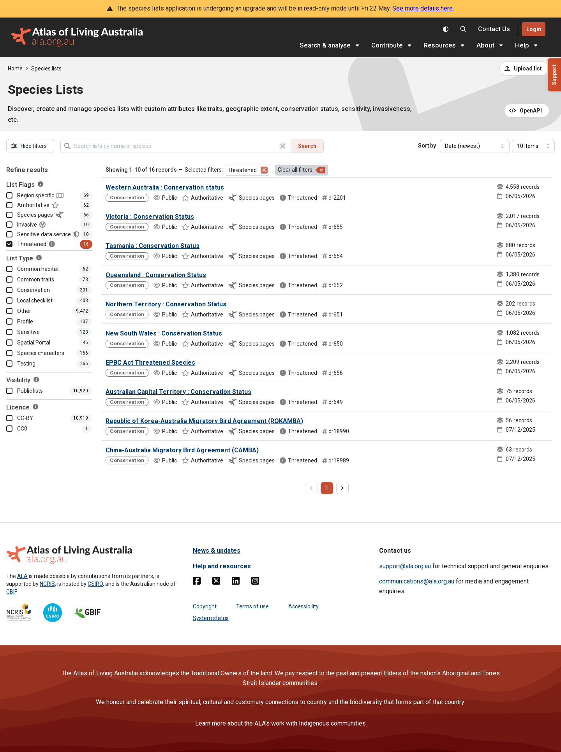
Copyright (205, 606)
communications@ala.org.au (416, 581)
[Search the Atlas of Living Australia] (463, 29)
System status (211, 618)
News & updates (216, 550)
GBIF (11, 592)
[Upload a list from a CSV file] (524, 68)
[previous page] (311, 488)
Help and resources (222, 566)
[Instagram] (255, 582)
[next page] (342, 488)
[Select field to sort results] (475, 146)
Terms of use (252, 606)
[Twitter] (216, 582)
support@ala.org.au (405, 566)
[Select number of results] (533, 146)
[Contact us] (494, 29)
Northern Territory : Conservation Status (166, 304)
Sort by (427, 145)
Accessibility (303, 606)
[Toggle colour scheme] (445, 29)
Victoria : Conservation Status (150, 216)
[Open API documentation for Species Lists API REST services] (527, 111)
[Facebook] (197, 582)
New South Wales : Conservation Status (164, 333)
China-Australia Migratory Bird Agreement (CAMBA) (182, 450)
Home (15, 68)
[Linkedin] (236, 582)
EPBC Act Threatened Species (150, 362)
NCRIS (47, 584)
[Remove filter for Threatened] (264, 170)
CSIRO (95, 584)
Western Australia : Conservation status (165, 187)
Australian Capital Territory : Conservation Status (178, 391)
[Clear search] (282, 145)
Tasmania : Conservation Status (152, 245)
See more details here (422, 8)
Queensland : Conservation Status (156, 275)
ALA (22, 576)
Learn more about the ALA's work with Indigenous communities (280, 723)
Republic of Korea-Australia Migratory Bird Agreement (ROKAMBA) (204, 421)
